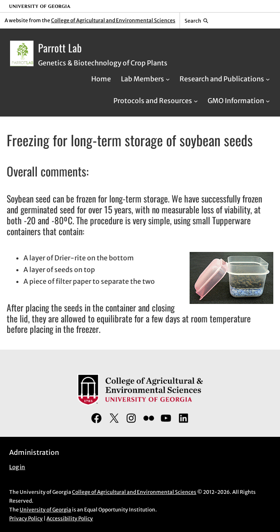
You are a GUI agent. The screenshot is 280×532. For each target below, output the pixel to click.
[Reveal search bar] (196, 20)
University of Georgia (45, 509)
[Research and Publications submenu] (268, 79)
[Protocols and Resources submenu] (196, 101)
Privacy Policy (26, 518)
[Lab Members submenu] (168, 79)
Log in (17, 467)
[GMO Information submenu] (268, 101)
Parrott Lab (60, 47)
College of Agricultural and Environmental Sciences (113, 20)
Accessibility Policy (69, 518)
